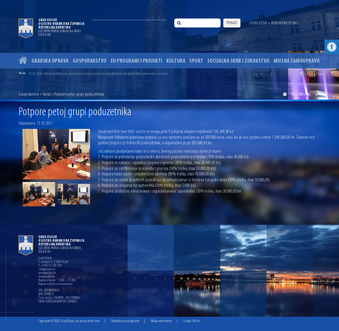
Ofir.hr (196, 321)
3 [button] (300, 94)
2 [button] (292, 94)
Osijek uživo (258, 23)
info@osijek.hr (46, 269)
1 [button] (284, 94)
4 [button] (308, 94)
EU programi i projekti (136, 61)
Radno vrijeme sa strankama (55, 284)
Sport (196, 61)
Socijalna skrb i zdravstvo (238, 61)
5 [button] (316, 94)
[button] (331, 47)
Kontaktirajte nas (284, 23)
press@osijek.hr (47, 273)
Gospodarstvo (90, 61)
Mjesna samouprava (297, 61)
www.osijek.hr (46, 277)
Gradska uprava (50, 61)
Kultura (176, 61)
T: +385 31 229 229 (49, 266)
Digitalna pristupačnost (125, 321)
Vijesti (46, 94)
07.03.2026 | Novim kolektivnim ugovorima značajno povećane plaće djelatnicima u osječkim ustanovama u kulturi (98, 74)
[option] (169, 50)
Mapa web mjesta (161, 321)
